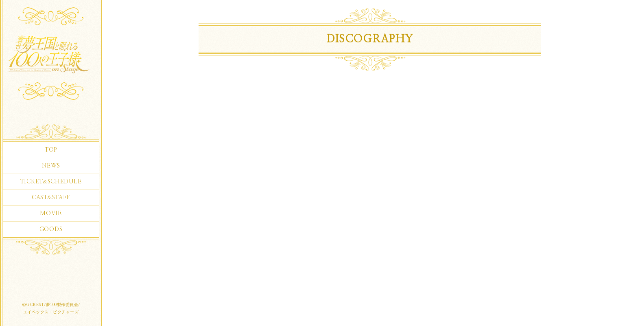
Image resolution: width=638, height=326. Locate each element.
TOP (51, 150)
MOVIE (51, 213)
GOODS (51, 229)
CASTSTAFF (51, 197)
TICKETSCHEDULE (51, 182)
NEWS (51, 166)
